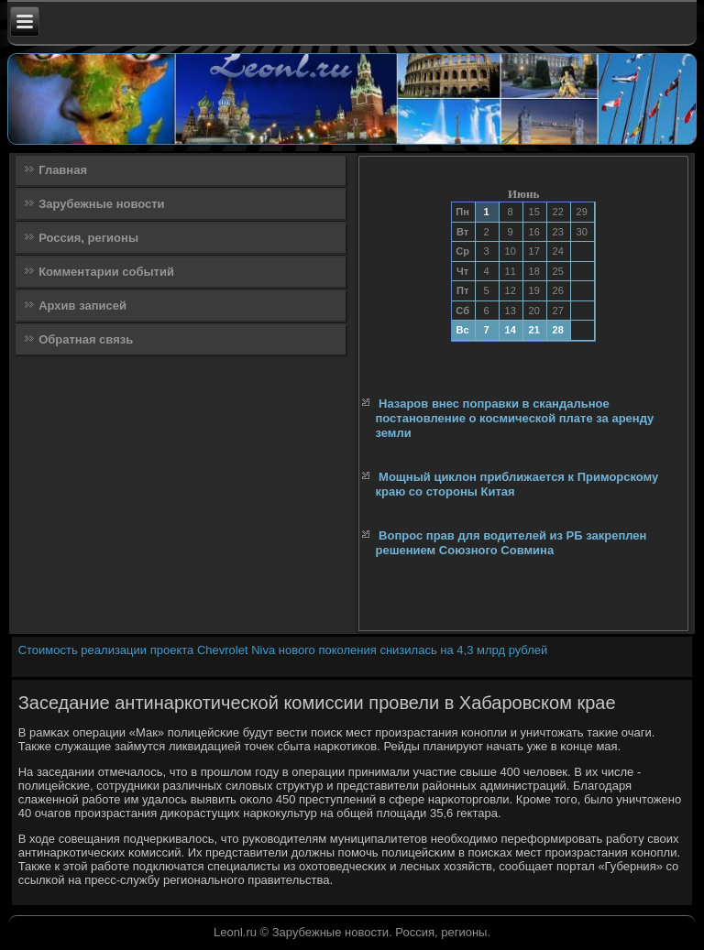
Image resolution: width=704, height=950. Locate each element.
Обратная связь (85, 339)
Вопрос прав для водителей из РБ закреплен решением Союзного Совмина (510, 543)
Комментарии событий (106, 271)
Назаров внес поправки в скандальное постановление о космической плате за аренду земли (514, 419)
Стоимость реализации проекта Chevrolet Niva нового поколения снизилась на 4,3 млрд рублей (283, 650)
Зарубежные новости (101, 204)
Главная (62, 170)
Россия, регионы (88, 238)
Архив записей (82, 305)
